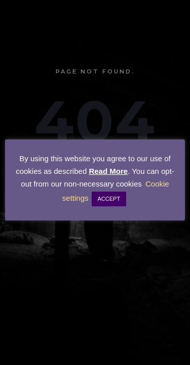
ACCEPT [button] (109, 199)
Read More (108, 171)
